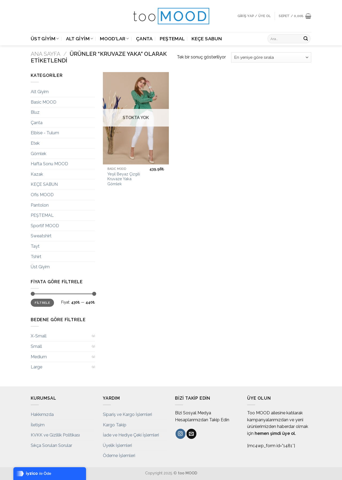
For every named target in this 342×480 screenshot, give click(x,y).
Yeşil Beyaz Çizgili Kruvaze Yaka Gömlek (123, 179)
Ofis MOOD (42, 194)
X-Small (38, 336)
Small (36, 346)
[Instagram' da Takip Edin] (180, 434)
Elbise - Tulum (45, 132)
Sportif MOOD (45, 225)
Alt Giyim (79, 38)
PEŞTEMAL (172, 38)
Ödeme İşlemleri (119, 455)
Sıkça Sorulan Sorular (51, 445)
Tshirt (36, 256)
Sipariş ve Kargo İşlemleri (127, 414)
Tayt (35, 246)
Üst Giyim (45, 38)
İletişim (38, 424)
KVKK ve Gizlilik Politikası (55, 435)
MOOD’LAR (114, 38)
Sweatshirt (41, 235)
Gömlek (38, 153)
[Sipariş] (271, 57)
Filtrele (42, 303)
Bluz (35, 112)
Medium (39, 356)
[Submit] (305, 38)
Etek (35, 143)
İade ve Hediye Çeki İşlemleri (131, 435)
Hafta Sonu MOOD (49, 163)
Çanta (144, 38)
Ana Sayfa (45, 53)
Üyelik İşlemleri (117, 445)
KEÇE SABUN (207, 38)
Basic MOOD (43, 102)
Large (36, 366)
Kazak (37, 174)
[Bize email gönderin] (191, 434)
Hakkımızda (42, 414)
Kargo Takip (114, 424)
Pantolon (40, 205)
